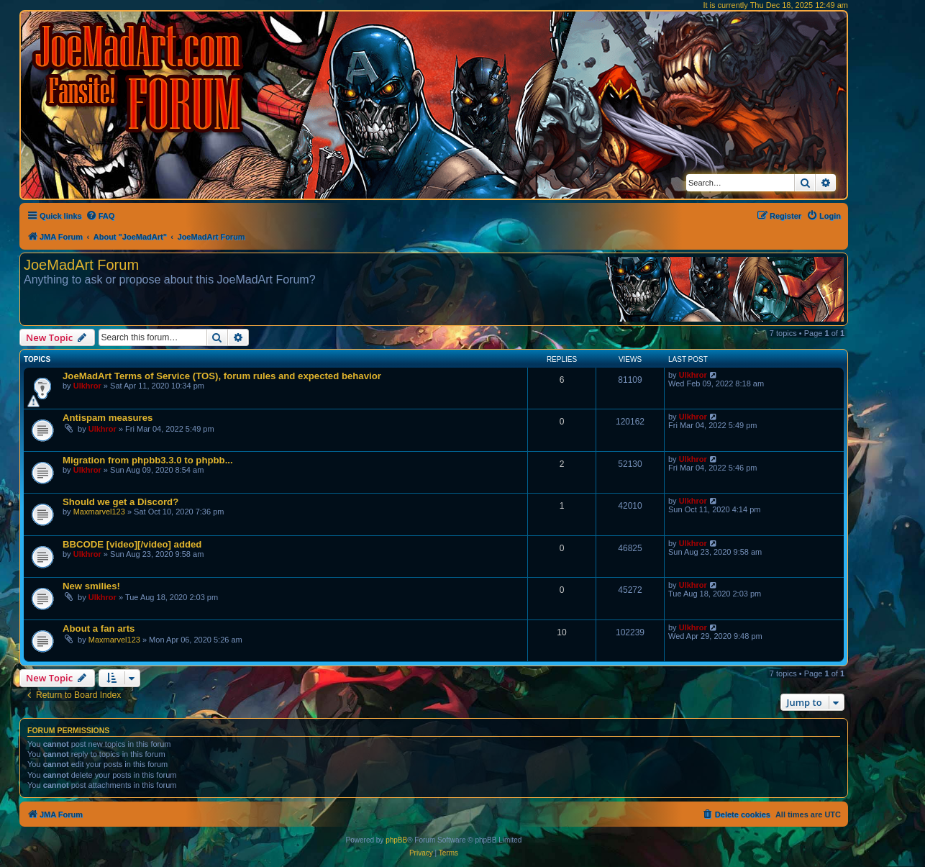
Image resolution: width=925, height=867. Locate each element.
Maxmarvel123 (99, 511)
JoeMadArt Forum (81, 265)
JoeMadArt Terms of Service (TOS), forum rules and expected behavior (222, 376)
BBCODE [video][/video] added (132, 544)
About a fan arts (99, 628)
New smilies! (91, 586)
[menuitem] (100, 215)
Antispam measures (107, 417)
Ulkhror (87, 385)
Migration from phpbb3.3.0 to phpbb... (148, 460)
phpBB (396, 840)
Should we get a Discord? (120, 501)
